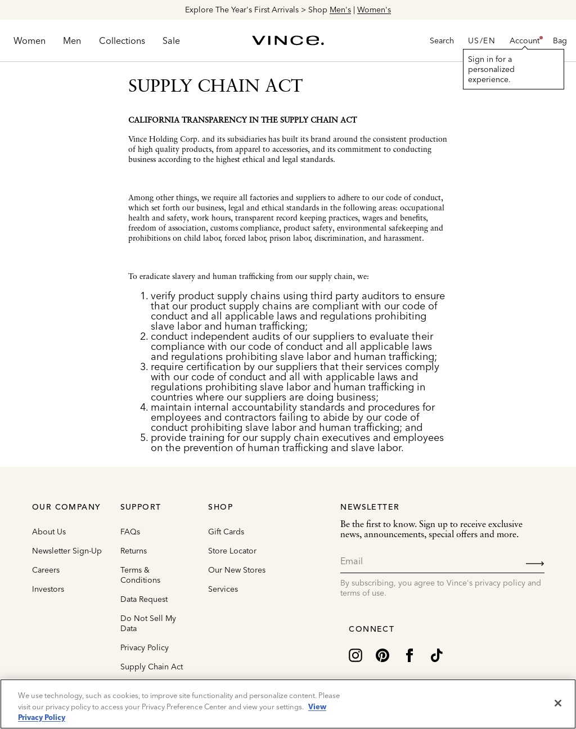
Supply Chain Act (151, 667)
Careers (46, 570)
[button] (524, 40)
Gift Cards (226, 531)
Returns (133, 551)
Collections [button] (122, 40)
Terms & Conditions (140, 575)
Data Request (144, 599)
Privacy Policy (144, 647)
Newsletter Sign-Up (67, 551)
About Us (49, 531)
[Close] (558, 703)
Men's (340, 9)
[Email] (442, 561)
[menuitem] (29, 40)
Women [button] (30, 40)
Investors (48, 589)
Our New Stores (237, 570)
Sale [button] (171, 40)
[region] (288, 704)
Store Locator (232, 551)
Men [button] (72, 40)
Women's (374, 9)
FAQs (130, 531)
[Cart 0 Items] (560, 40)
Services (223, 589)
